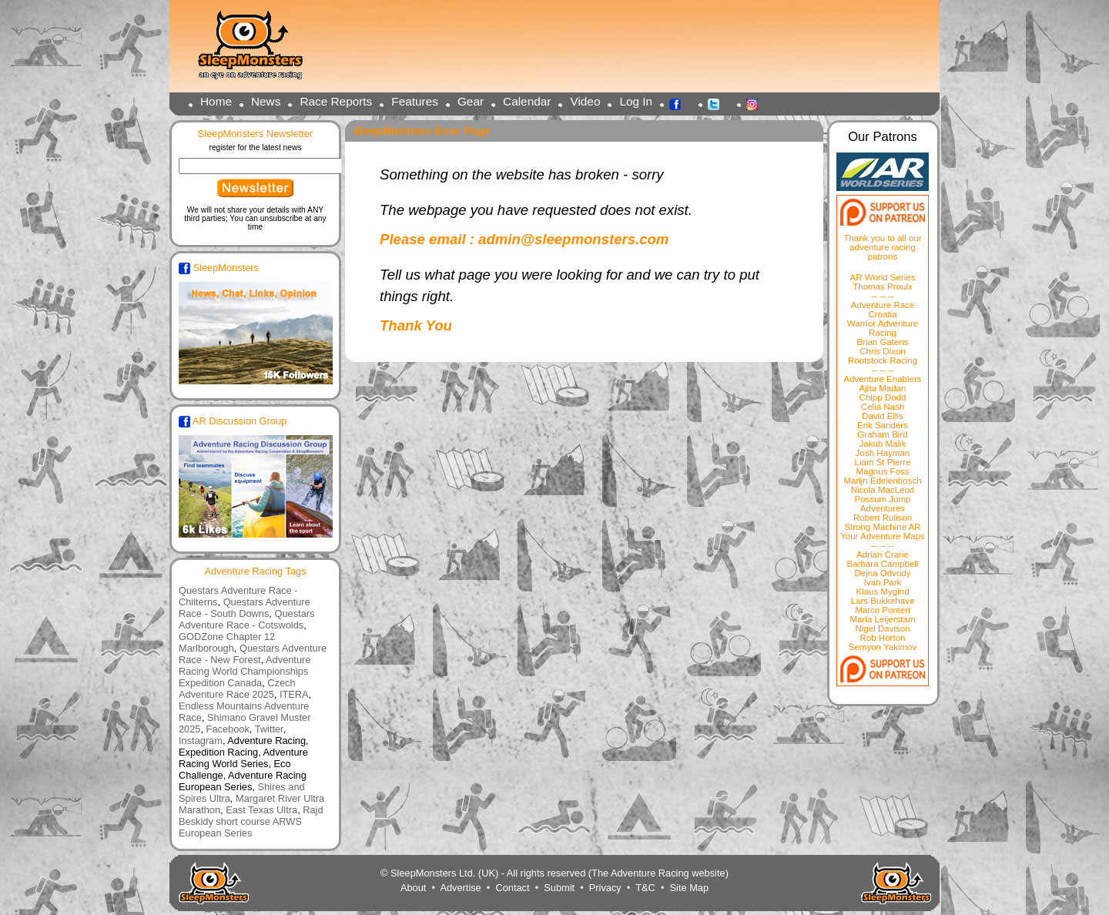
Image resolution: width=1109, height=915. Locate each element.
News (265, 101)
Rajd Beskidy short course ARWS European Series (251, 821)
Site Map (689, 887)
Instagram (756, 103)
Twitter (718, 103)
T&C (645, 887)
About (413, 887)
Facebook (679, 103)
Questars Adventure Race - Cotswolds (246, 619)
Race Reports (336, 101)
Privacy (605, 887)
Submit (559, 887)
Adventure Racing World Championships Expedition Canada (244, 671)
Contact (512, 887)
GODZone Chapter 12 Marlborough (227, 642)
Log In (635, 101)
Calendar (527, 101)
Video (585, 101)
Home (216, 101)
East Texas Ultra (261, 810)
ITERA (294, 694)
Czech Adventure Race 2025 (237, 688)
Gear (470, 101)
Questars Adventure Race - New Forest (253, 653)
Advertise (460, 887)
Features (414, 101)
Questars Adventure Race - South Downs (244, 607)
